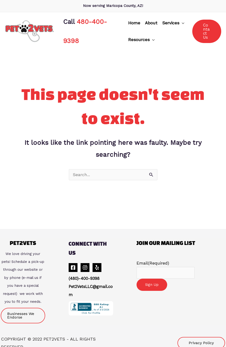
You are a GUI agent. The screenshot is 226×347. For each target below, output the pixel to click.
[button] (171, 20)
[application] (179, 20)
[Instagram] (85, 263)
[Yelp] (97, 263)
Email (153, 258)
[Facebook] (73, 263)
